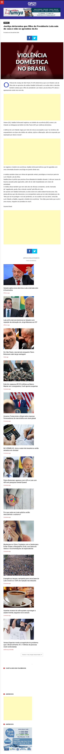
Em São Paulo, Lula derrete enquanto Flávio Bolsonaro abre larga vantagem (17, 319)
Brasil (6, 23)
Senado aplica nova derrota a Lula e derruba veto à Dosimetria (16, 287)
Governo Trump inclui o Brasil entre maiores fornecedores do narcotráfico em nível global (17, 353)
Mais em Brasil (31, 260)
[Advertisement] (32, 107)
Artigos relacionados (31, 258)
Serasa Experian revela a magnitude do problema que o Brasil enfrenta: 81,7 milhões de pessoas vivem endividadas (46, 452)
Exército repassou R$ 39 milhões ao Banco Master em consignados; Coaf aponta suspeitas (46, 320)
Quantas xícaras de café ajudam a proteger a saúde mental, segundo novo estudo (16, 451)
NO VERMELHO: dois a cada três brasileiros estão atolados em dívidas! (46, 352)
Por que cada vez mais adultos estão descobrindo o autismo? (46, 384)
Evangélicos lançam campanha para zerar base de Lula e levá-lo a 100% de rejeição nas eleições (46, 417)
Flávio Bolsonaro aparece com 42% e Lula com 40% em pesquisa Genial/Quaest (17, 385)
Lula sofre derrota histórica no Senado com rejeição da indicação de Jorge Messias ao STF (46, 288)
